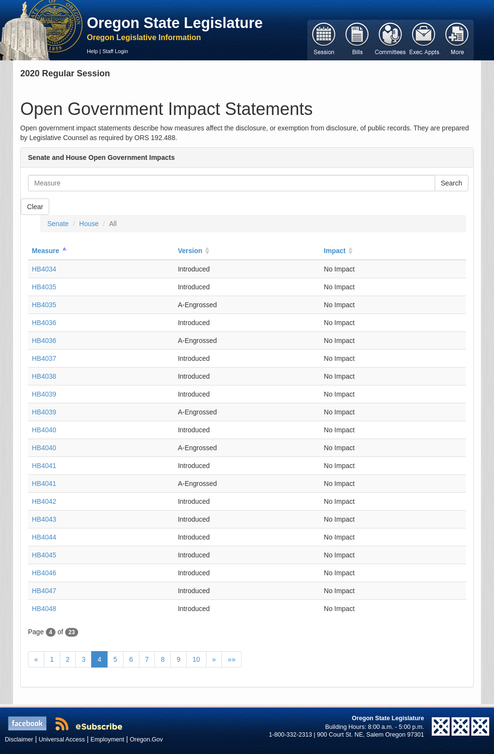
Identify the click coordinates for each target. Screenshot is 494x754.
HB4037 (44, 358)
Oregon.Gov (146, 739)
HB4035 (44, 287)
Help (92, 51)
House (88, 224)
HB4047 (44, 591)
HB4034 (44, 269)
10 (196, 659)
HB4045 (44, 555)
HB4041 (44, 465)
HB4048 (44, 608)
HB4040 (44, 430)
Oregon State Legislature (175, 23)
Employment (107, 739)
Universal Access (62, 739)
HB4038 (44, 376)
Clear (35, 207)
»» (231, 659)
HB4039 (44, 394)
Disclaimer (19, 739)
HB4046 (44, 573)
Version (190, 251)
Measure (45, 251)
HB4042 (44, 501)
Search (451, 183)
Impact (334, 251)
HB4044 (44, 537)
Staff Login (115, 51)
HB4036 (44, 323)
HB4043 (44, 519)
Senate (58, 224)
